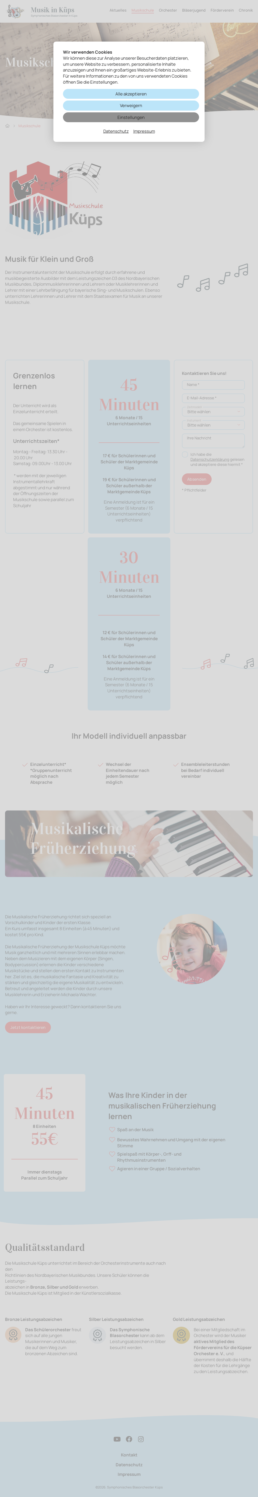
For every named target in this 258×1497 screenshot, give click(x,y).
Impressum (144, 131)
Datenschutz (116, 131)
